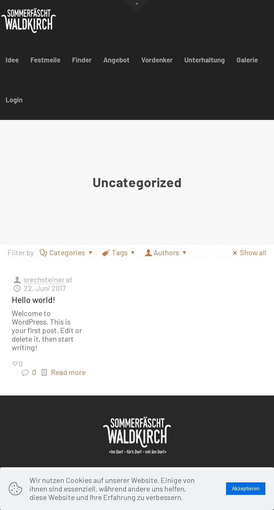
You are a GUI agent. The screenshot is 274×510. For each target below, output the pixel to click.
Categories (67, 252)
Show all (248, 252)
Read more (68, 372)
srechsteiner (44, 279)
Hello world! (33, 299)
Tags (119, 252)
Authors (166, 252)
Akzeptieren (245, 488)
